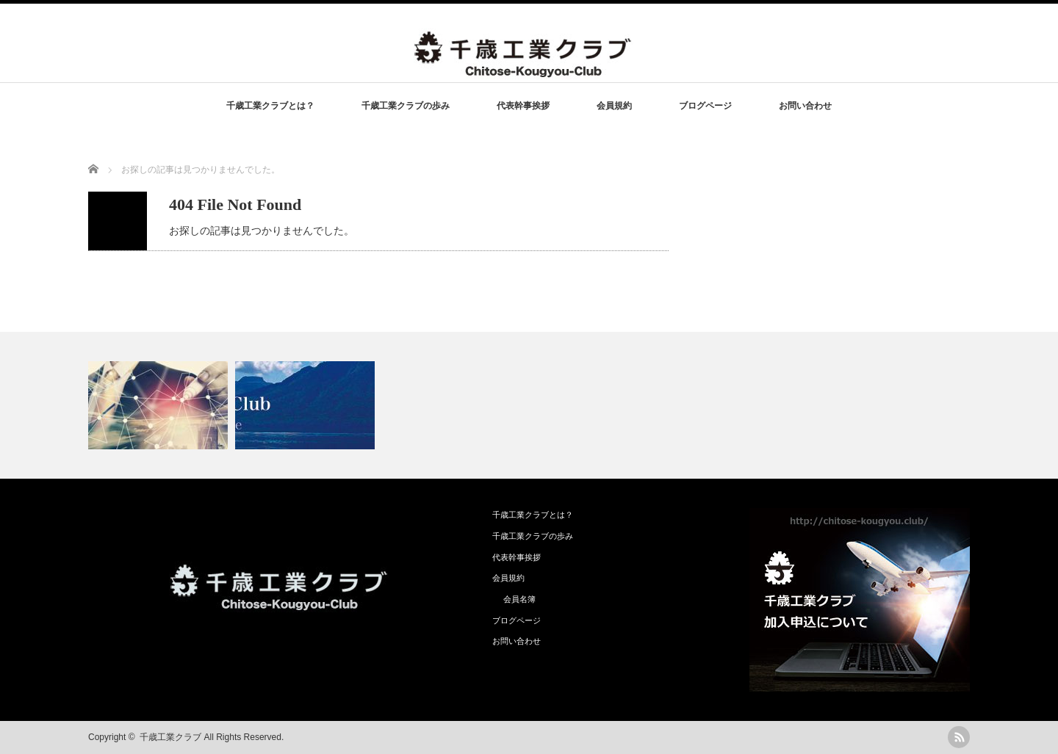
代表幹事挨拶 (523, 106)
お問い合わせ (805, 106)
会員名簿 (519, 599)
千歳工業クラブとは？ (270, 106)
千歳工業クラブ (170, 737)
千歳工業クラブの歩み (405, 106)
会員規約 (614, 106)
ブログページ (705, 106)
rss (959, 737)
